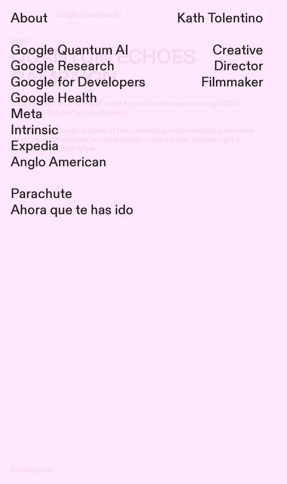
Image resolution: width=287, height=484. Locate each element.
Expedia (35, 146)
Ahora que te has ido (72, 210)
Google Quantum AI (69, 50)
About (29, 18)
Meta (27, 114)
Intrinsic (35, 130)
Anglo (28, 162)
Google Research (62, 66)
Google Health (54, 98)
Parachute (41, 194)
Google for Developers (78, 82)
